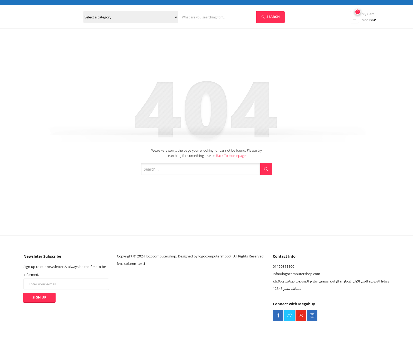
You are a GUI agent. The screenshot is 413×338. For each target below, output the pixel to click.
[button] (370, 16)
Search (271, 16)
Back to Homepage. (231, 155)
